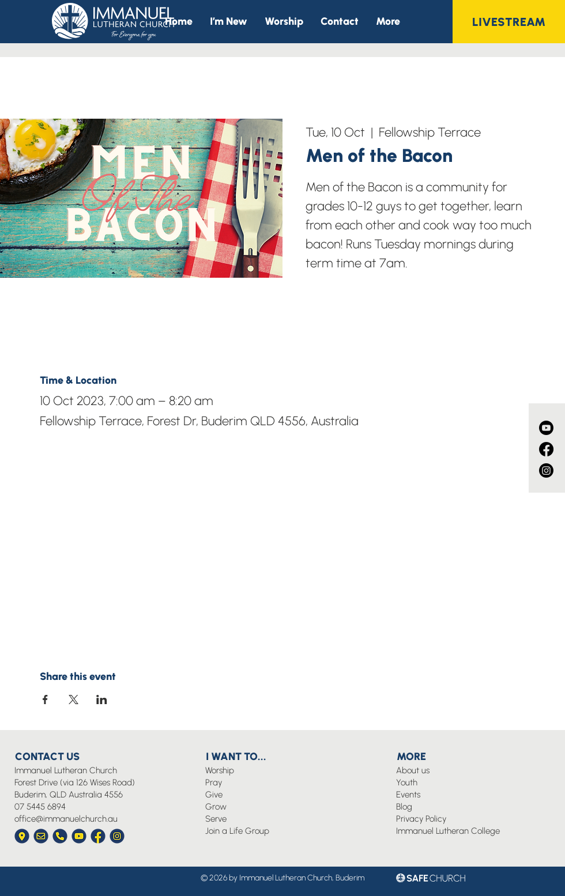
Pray (213, 782)
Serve (216, 819)
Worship (219, 770)
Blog (404, 807)
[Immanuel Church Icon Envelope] (40, 836)
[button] (388, 22)
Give (214, 794)
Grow (216, 807)
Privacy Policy (421, 819)
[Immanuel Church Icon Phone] (59, 836)
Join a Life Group (237, 831)
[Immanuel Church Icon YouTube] (78, 836)
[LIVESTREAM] (509, 21)
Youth (406, 782)
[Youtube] (546, 428)
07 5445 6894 (40, 807)
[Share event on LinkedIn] (101, 699)
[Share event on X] (73, 699)
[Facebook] (546, 449)
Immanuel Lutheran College (448, 831)
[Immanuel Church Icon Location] (21, 836)
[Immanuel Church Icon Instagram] (117, 836)
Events (408, 794)
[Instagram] (546, 470)
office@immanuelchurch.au (66, 819)
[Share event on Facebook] (45, 699)
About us (413, 770)
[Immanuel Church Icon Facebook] (98, 836)
